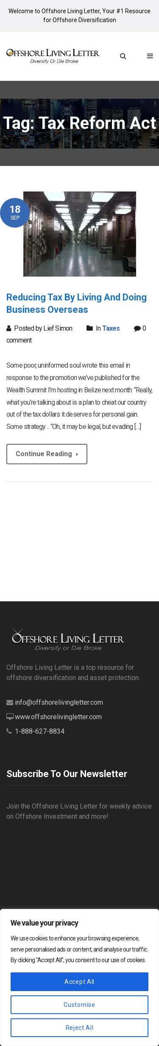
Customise (79, 1004)
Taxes (111, 328)
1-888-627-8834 (39, 731)
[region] (79, 977)
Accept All (79, 981)
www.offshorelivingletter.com (58, 717)
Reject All (80, 1027)
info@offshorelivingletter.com (59, 702)
